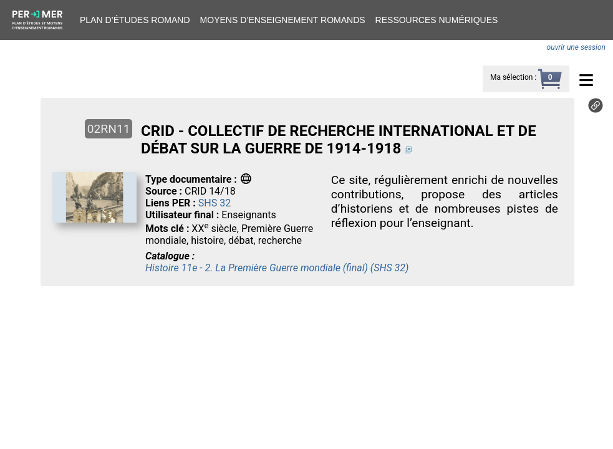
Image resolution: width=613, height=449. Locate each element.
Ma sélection (511, 77)
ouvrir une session (576, 47)
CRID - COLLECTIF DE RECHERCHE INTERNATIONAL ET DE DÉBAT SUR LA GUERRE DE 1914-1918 (338, 139)
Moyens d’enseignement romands (282, 20)
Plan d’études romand (135, 20)
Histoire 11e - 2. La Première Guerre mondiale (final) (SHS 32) (276, 268)
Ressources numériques (436, 20)
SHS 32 (214, 203)
